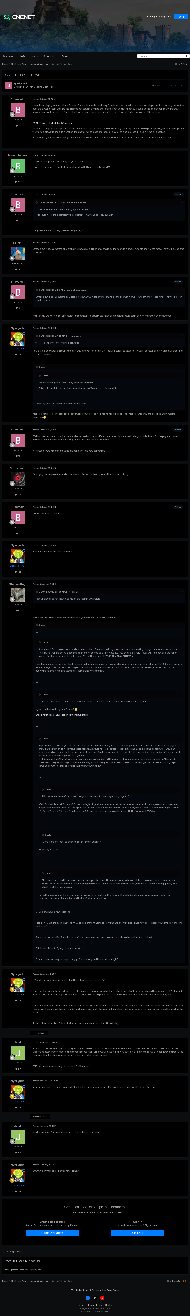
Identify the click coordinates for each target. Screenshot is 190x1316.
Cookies (109, 1305)
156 (18, 494)
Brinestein (22, 83)
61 (18, 610)
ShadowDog (17, 584)
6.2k (18, 354)
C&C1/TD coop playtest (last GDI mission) (53, 123)
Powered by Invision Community (95, 1311)
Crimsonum (17, 468)
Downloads (9, 56)
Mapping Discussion (44, 86)
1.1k (18, 269)
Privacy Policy (95, 1305)
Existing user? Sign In (159, 16)
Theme (80, 1305)
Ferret (17, 242)
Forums (66, 56)
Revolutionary (17, 155)
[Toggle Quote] (37, 202)
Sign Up (181, 16)
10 (18, 125)
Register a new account (52, 1233)
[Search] (152, 56)
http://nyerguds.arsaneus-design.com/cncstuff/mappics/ (63, 714)
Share (156, 85)
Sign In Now (137, 1233)
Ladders (34, 56)
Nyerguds (17, 328)
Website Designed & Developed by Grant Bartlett (95, 1290)
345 (18, 182)
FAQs (22, 56)
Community (50, 56)
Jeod (17, 1042)
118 (18, 1069)
